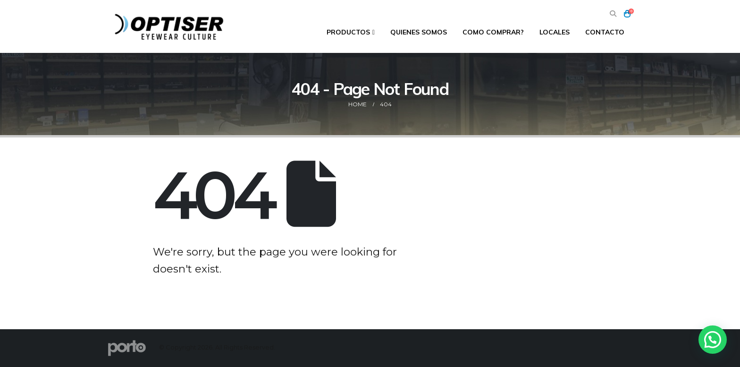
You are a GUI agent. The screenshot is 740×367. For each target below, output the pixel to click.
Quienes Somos (418, 32)
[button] (613, 14)
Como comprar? (493, 32)
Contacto (604, 32)
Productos (348, 32)
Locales (554, 32)
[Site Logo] (170, 26)
